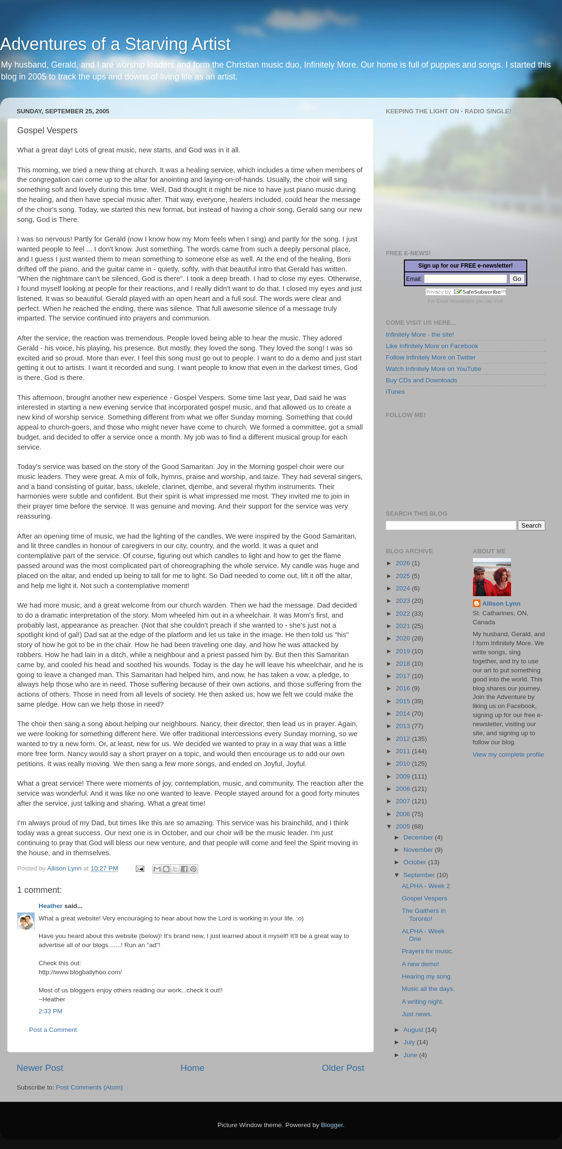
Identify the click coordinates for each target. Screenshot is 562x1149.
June (411, 1055)
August (414, 1029)
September (420, 875)
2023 (404, 600)
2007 (404, 801)
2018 (404, 663)
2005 (404, 826)
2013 (404, 725)
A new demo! (420, 964)
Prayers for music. (428, 951)
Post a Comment (53, 1029)
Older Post (343, 1068)
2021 (404, 625)
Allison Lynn (501, 603)
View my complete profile (508, 754)
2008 (404, 788)
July (410, 1042)
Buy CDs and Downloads (421, 380)
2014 (404, 713)
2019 (404, 651)
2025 (404, 575)
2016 (404, 688)
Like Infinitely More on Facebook (432, 346)
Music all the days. (428, 988)
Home (192, 1068)
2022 (404, 613)
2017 (404, 675)
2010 (404, 763)
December (419, 837)
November (419, 849)
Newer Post (40, 1068)
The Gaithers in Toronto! (424, 914)
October (415, 862)
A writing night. (423, 1001)
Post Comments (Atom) (89, 1087)
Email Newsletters (455, 301)
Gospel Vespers (424, 898)
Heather (50, 905)
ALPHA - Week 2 (426, 885)
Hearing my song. (427, 976)
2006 (404, 814)
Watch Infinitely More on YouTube (434, 368)
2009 (404, 776)
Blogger (332, 1125)
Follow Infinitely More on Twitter (431, 357)
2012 (404, 738)
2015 (404, 701)
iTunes (395, 391)
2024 (404, 588)
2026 (404, 563)
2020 (404, 638)
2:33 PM (50, 1011)
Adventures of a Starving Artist (115, 44)
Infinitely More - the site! (420, 334)
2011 (404, 751)
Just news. (417, 1014)
